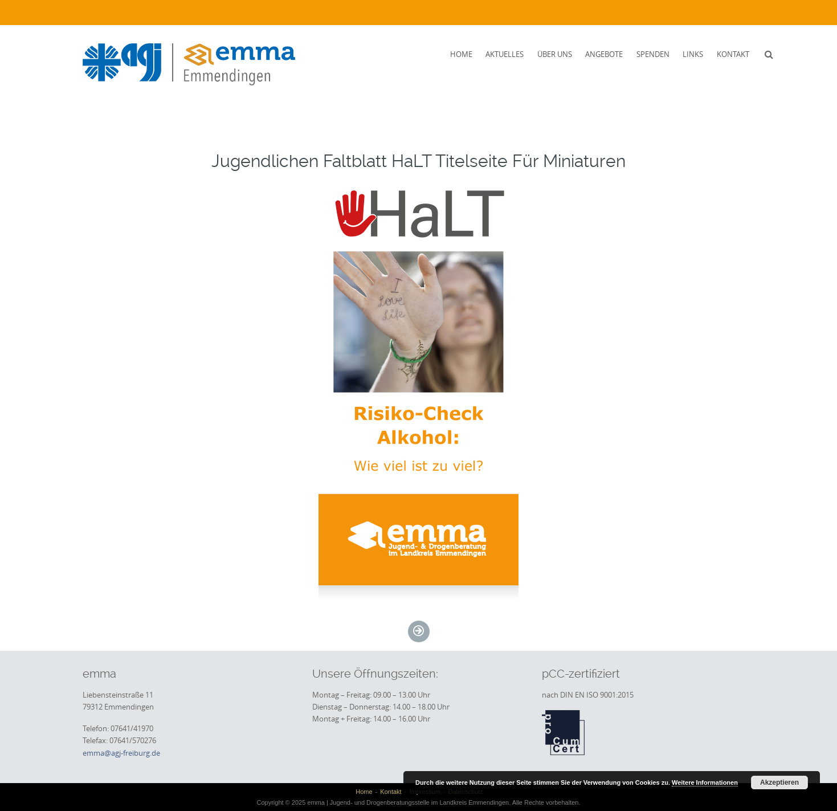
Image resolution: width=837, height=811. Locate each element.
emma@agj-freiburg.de (121, 753)
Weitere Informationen (705, 782)
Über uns (554, 54)
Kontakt (733, 54)
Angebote (604, 54)
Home (461, 54)
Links (693, 54)
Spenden (652, 54)
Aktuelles (504, 54)
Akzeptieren (779, 782)
